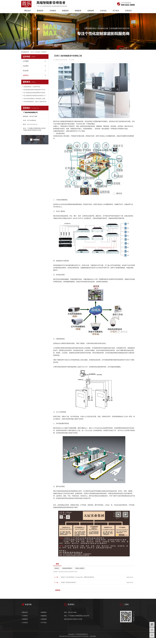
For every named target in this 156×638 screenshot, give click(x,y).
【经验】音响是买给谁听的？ (68, 582)
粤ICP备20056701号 (65, 636)
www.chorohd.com (32, 124)
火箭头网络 (93, 636)
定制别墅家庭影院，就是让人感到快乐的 (35, 101)
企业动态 (103, 11)
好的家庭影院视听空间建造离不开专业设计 (35, 89)
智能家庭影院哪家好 (67, 568)
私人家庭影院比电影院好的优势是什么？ (35, 95)
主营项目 (53, 11)
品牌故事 (90, 11)
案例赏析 (40, 11)
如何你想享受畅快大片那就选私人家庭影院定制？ (35, 98)
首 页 (32, 52)
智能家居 (78, 11)
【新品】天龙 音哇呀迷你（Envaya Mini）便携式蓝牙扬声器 (77, 577)
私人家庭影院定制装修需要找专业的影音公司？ (35, 92)
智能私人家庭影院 (79, 568)
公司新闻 (26, 61)
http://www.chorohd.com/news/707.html (68, 571)
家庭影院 (65, 11)
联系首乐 (128, 11)
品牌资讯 (43, 52)
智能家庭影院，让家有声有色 (32, 86)
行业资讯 (26, 66)
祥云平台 (80, 636)
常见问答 (26, 70)
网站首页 (27, 11)
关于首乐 (116, 11)
